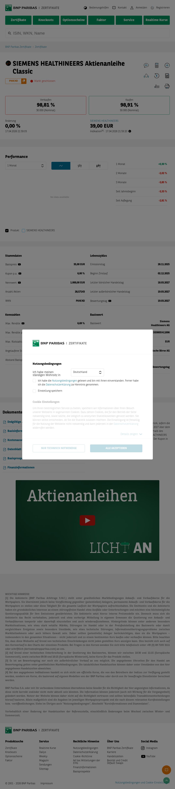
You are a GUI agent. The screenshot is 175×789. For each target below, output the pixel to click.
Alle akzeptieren (116, 448)
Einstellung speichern (50, 391)
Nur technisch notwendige (59, 448)
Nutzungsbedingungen (64, 381)
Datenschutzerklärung (58, 384)
